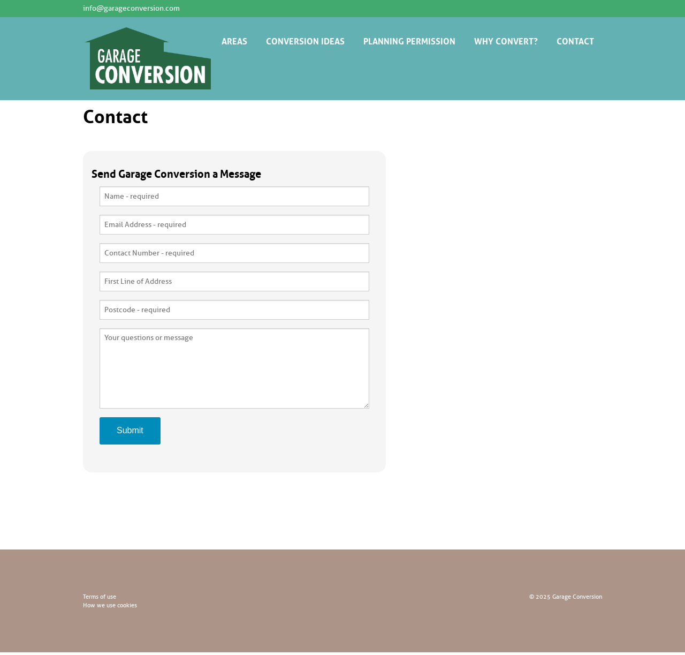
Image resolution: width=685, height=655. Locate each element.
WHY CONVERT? (506, 40)
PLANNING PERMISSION (409, 40)
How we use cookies (110, 605)
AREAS (234, 40)
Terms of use (99, 596)
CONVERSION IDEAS (305, 40)
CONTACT (575, 40)
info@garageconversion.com (131, 8)
